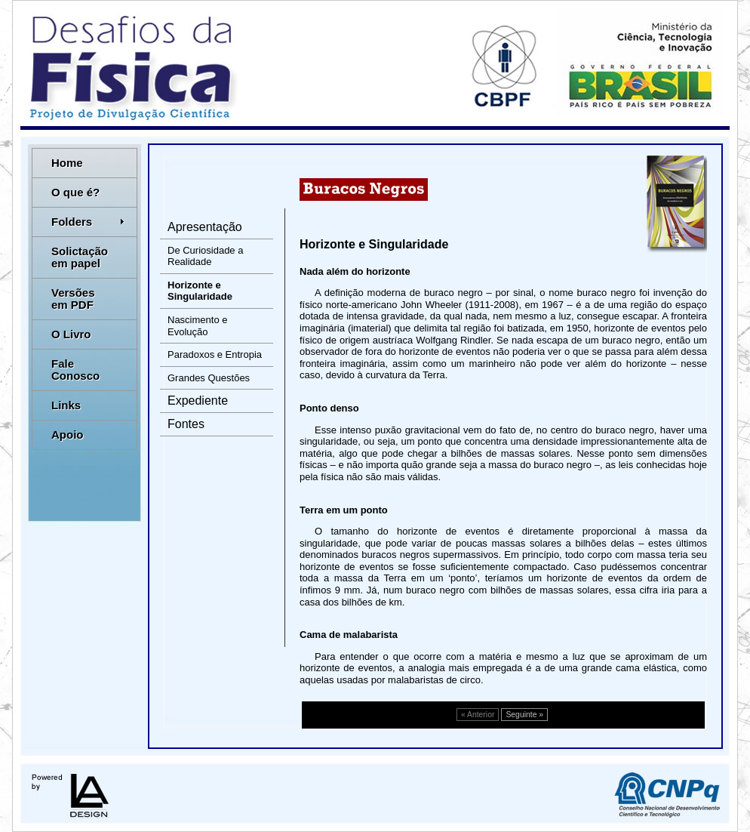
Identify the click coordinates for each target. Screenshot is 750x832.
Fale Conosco (75, 369)
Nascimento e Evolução (197, 325)
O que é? (75, 192)
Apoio (67, 434)
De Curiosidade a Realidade (205, 256)
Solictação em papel (79, 257)
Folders (88, 221)
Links (66, 405)
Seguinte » (524, 714)
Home (67, 162)
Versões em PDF (73, 298)
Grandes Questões (209, 378)
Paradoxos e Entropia (215, 354)
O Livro (71, 334)
